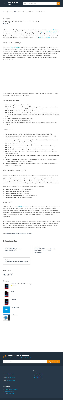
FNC (10, 233)
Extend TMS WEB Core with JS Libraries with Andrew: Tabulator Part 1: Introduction (45, 250)
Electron (55, 30)
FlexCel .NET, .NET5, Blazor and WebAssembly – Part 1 (13, 249)
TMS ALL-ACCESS (15, 307)
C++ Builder (13, 299)
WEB (30, 233)
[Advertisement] (31, 336)
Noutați (10, 12)
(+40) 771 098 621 (10, 377)
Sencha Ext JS (14, 315)
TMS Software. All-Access (19, 233)
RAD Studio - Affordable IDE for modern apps (21, 284)
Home (5, 12)
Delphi (12, 291)
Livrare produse (38, 376)
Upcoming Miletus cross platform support (16, 261)
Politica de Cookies (9, 393)
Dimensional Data (12, 3)
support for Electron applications (49, 32)
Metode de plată (38, 378)
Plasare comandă (38, 374)
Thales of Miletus (15, 47)
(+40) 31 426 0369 (9, 374)
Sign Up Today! (53, 362)
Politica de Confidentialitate (11, 389)
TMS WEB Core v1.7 (44, 37)
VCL (28, 233)
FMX (7, 233)
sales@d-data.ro (11, 380)
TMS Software (17, 12)
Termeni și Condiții (9, 391)
